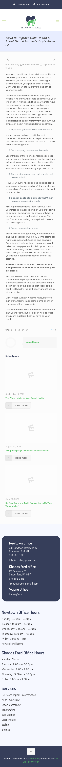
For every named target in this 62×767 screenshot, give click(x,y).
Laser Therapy (9, 719)
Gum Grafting (8, 714)
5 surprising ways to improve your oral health (26, 450)
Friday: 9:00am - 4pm (14, 638)
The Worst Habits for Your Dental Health (24, 398)
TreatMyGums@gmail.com (24, 583)
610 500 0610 (43, 4)
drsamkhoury (29, 64)
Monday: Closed (11, 659)
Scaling (5, 724)
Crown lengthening (11, 704)
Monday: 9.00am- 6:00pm (17, 618)
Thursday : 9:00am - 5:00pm (18, 674)
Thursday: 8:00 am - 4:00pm (18, 633)
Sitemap (6, 729)
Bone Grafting (8, 709)
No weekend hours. (13, 643)
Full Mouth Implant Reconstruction (19, 694)
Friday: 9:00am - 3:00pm (16, 679)
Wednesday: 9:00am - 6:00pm (19, 628)
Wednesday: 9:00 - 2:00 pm (18, 669)
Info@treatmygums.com (23, 560)
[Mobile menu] (57, 22)
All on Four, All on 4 (11, 699)
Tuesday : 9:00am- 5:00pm (17, 664)
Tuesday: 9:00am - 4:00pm (17, 623)
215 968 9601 (23, 4)
